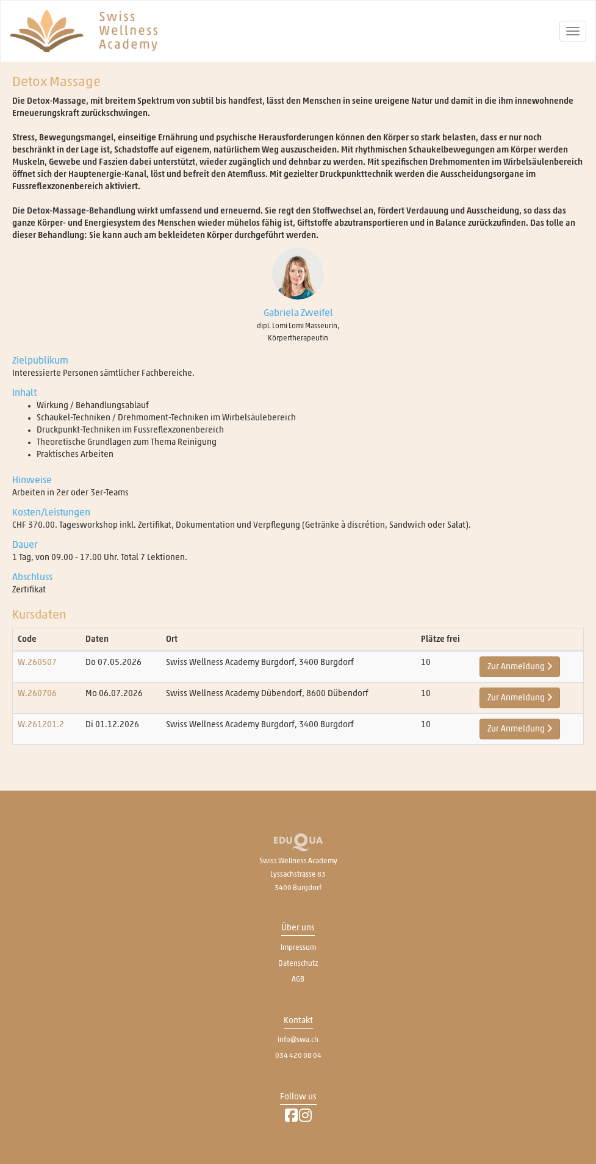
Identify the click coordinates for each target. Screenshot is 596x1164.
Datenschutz (298, 963)
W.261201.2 (41, 724)
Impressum (298, 947)
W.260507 (37, 662)
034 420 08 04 (298, 1055)
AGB (298, 979)
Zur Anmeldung (519, 666)
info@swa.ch (298, 1039)
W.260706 (37, 693)
